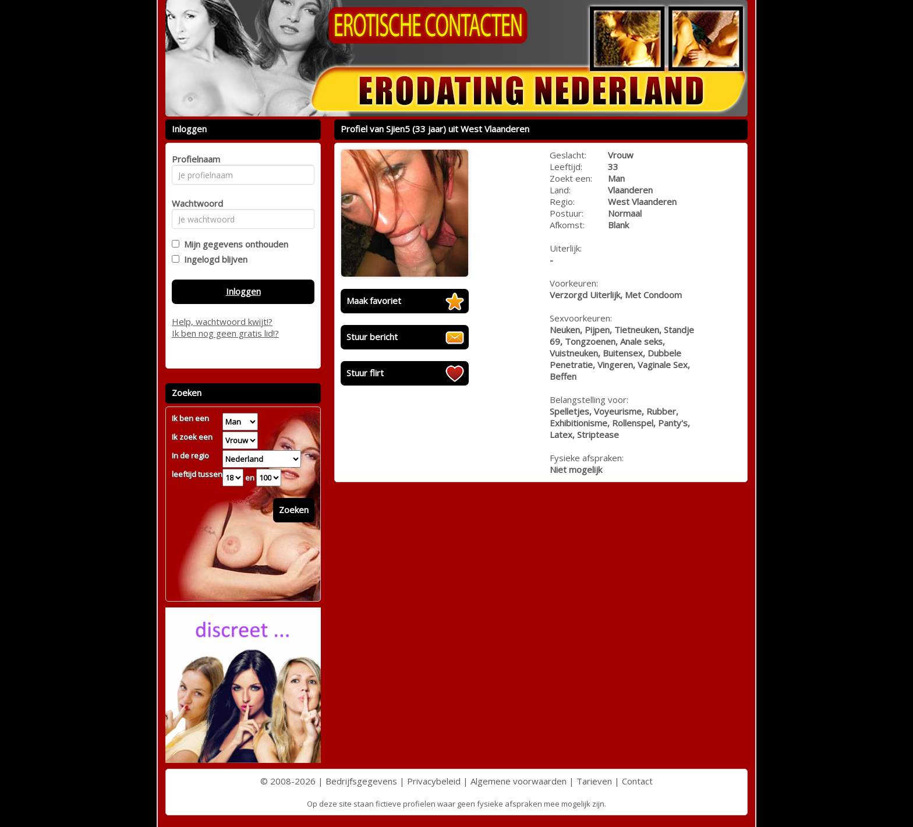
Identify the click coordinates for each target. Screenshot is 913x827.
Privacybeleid (434, 781)
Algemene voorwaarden (518, 781)
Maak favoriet (373, 300)
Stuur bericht (372, 336)
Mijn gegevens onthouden (233, 244)
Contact (637, 781)
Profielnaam (194, 159)
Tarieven (594, 781)
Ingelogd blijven (213, 259)
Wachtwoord (194, 203)
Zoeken (294, 509)
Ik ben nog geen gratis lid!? (225, 333)
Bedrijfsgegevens (361, 781)
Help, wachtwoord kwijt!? (222, 321)
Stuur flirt (365, 373)
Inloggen (243, 291)
